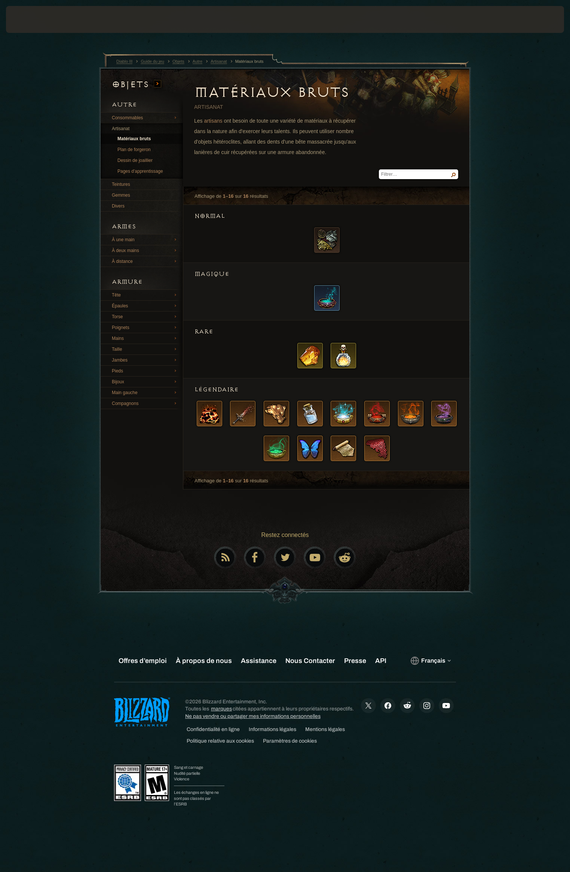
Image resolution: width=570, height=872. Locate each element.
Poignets (145, 327)
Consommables (145, 117)
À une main (145, 239)
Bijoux (145, 381)
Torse (145, 316)
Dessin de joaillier (135, 160)
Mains (145, 338)
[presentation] (33, 19)
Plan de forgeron (134, 149)
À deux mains (145, 250)
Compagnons (145, 403)
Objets (136, 84)
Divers (118, 206)
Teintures (121, 184)
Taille (145, 349)
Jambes (145, 359)
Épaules (145, 305)
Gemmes (121, 195)
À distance (145, 261)
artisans (213, 121)
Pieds (145, 370)
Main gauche (145, 392)
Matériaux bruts (134, 138)
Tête (145, 294)
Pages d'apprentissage (140, 171)
